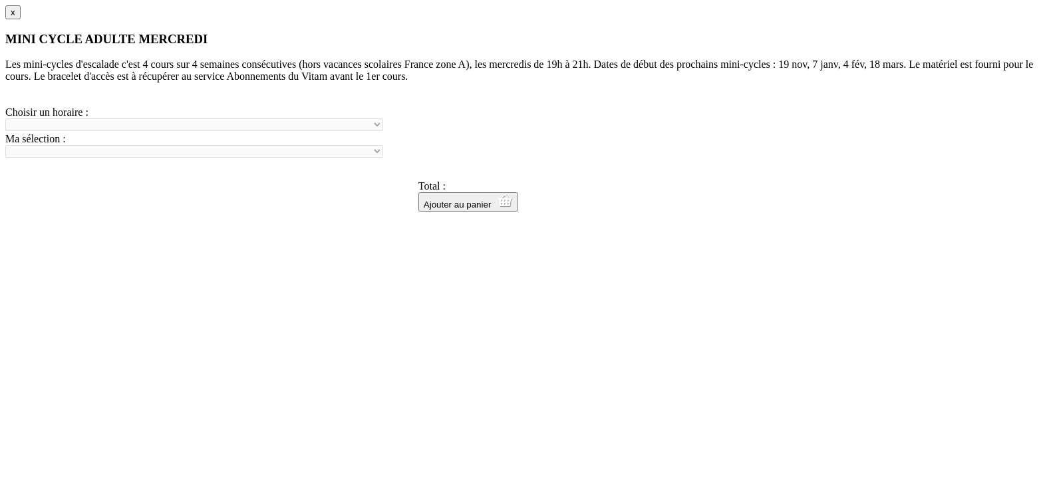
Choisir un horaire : (46, 112)
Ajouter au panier (468, 202)
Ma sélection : (35, 138)
